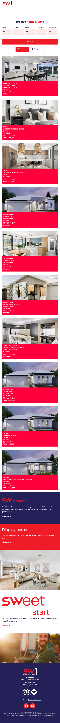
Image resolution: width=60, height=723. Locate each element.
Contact (6, 625)
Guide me (6, 516)
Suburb (15, 27)
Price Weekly (52, 27)
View (30, 76)
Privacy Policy (36, 712)
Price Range (40, 27)
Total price (22, 49)
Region (4, 27)
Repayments (37, 49)
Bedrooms (28, 27)
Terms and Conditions (26, 712)
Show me (6, 542)
